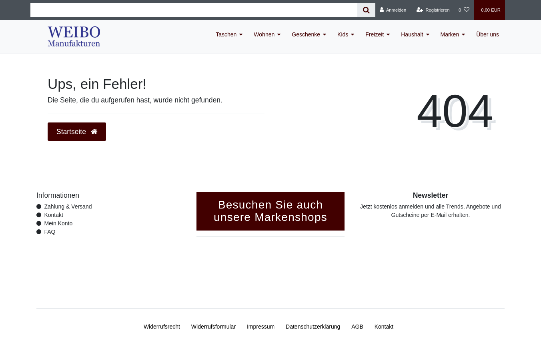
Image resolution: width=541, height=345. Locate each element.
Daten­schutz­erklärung (313, 326)
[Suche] (366, 10)
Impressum (261, 326)
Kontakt (53, 215)
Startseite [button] (76, 132)
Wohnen (264, 34)
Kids (342, 34)
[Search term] (193, 10)
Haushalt (412, 34)
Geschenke (306, 34)
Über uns (487, 34)
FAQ (49, 232)
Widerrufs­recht (162, 326)
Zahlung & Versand (68, 206)
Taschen (226, 34)
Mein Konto (58, 223)
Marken (450, 34)
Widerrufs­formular (213, 326)
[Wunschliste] (464, 10)
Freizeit (374, 34)
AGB (357, 326)
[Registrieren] (433, 10)
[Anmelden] (393, 10)
